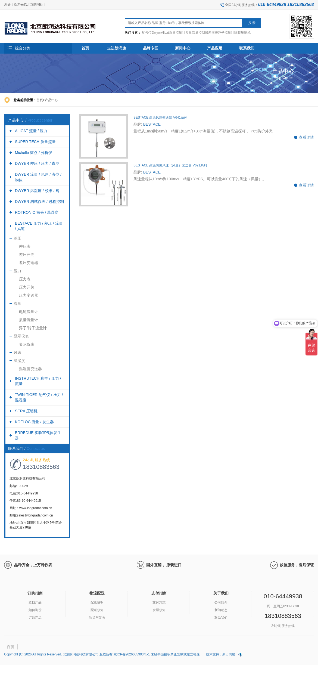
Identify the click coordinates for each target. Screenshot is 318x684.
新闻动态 (220, 610)
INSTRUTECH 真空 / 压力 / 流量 (38, 381)
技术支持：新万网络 (220, 654)
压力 (17, 271)
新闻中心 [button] (182, 48)
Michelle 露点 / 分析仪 (33, 152)
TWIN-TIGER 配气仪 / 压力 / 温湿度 (39, 397)
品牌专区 (150, 48)
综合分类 (22, 48)
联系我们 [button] (246, 48)
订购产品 (35, 618)
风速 (17, 352)
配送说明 (97, 602)
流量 (17, 303)
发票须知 (159, 610)
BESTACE (152, 124)
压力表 (24, 279)
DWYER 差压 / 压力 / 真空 (37, 163)
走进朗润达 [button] (116, 48)
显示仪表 (21, 336)
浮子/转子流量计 (33, 328)
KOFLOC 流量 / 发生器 (34, 422)
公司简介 (220, 602)
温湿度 (19, 360)
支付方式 (159, 602)
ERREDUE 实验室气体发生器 (38, 435)
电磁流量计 (28, 311)
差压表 (24, 246)
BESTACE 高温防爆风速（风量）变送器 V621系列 (170, 165)
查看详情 (306, 137)
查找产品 (35, 602)
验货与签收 (97, 618)
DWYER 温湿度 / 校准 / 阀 (37, 190)
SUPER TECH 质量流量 (35, 142)
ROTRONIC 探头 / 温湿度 (36, 212)
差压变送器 (28, 263)
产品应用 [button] (214, 48)
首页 (85, 48)
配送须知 (97, 610)
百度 (10, 647)
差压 (17, 238)
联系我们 (220, 618)
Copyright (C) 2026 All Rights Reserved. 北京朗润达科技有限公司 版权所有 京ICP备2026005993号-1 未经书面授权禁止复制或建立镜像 (102, 654)
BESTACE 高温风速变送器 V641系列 (160, 117)
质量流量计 (28, 320)
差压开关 (26, 254)
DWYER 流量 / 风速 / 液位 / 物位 (38, 177)
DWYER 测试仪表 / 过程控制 (39, 201)
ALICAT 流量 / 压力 (31, 131)
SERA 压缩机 (26, 411)
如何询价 (35, 610)
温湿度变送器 (30, 369)
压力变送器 (28, 295)
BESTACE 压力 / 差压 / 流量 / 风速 (39, 226)
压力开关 (26, 287)
